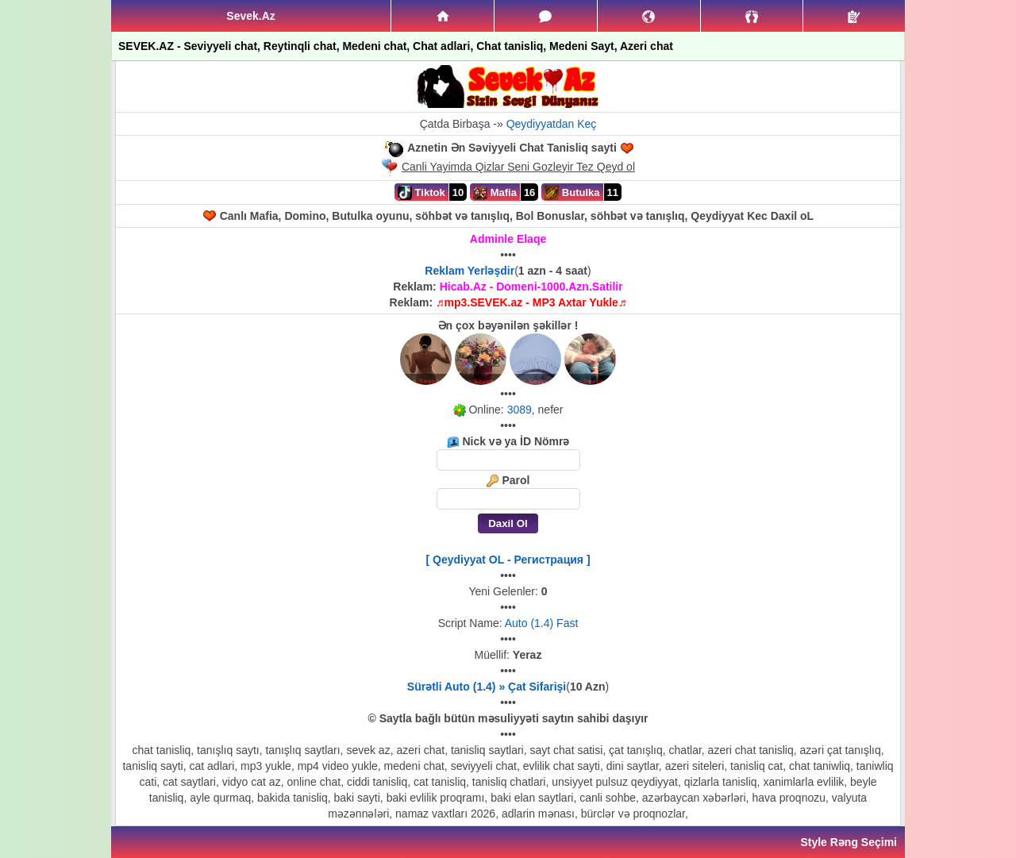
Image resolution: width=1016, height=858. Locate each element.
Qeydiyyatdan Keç (551, 123)
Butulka (572, 193)
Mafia (495, 193)
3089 (519, 409)
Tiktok (421, 193)
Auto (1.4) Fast (542, 623)
